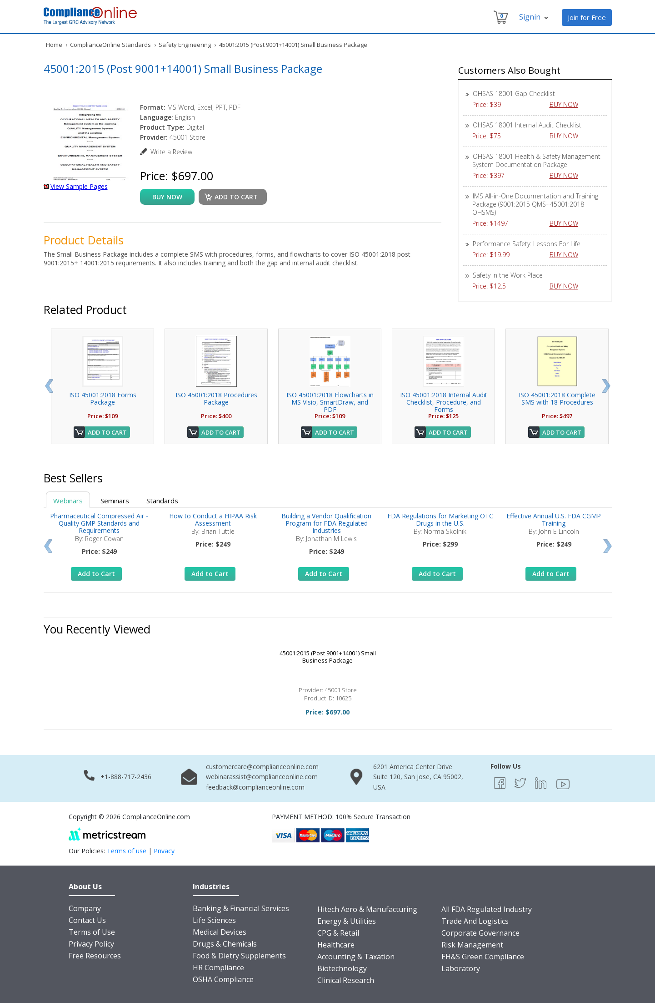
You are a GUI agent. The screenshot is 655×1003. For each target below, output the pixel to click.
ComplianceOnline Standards (110, 45)
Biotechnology (342, 968)
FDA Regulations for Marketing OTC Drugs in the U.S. (440, 519)
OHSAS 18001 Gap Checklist (514, 93)
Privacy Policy (91, 944)
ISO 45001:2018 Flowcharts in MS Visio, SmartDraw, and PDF (330, 402)
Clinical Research (345, 980)
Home (54, 45)
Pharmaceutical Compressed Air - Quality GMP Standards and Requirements (99, 523)
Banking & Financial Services (241, 908)
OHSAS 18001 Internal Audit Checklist (527, 125)
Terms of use (126, 850)
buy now (167, 196)
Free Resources (95, 956)
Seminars (114, 500)
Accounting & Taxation (356, 957)
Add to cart (236, 196)
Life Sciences (214, 920)
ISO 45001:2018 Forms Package (102, 398)
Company (85, 908)
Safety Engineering (185, 45)
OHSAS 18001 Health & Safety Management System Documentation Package (536, 160)
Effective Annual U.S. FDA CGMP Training (553, 519)
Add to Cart (107, 432)
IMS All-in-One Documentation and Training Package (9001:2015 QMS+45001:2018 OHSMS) (535, 204)
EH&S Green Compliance (482, 957)
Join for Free (587, 17)
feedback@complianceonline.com (255, 787)
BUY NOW (567, 104)
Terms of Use (92, 932)
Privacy (164, 850)
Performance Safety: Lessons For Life (526, 243)
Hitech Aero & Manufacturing (367, 909)
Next (606, 386)
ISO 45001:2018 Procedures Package (216, 398)
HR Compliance (218, 967)
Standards (162, 500)
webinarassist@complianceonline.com (262, 776)
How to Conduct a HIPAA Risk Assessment (213, 519)
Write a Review (171, 151)
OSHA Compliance (223, 979)
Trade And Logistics (475, 921)
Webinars (68, 500)
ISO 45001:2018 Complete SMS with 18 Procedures (557, 398)
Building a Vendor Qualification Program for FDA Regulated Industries (326, 523)
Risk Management (472, 945)
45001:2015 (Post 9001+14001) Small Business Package (328, 656)
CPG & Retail (338, 933)
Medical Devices (219, 932)
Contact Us (87, 920)
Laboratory (460, 968)
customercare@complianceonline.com (262, 766)
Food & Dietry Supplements (239, 956)
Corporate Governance (480, 933)
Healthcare (336, 945)
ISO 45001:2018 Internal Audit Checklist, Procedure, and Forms (443, 402)
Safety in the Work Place (508, 275)
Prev (49, 386)
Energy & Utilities (346, 921)
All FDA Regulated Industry (486, 909)
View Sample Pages (79, 186)
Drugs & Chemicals (225, 944)
